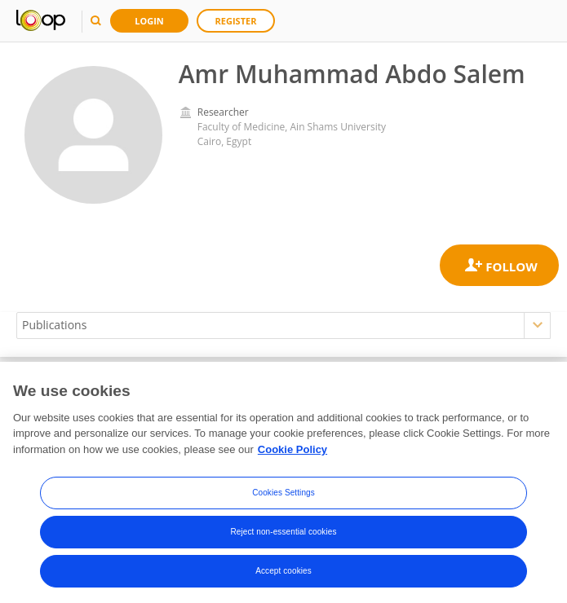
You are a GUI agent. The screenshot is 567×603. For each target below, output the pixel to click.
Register (236, 21)
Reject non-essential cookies (283, 536)
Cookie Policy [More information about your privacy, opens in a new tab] (292, 453)
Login (149, 21)
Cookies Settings (283, 497)
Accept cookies (283, 575)
